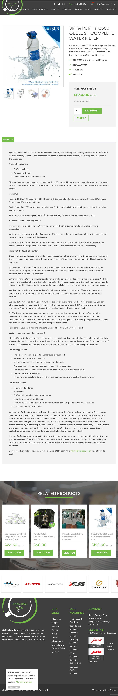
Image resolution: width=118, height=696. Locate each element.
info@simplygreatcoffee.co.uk (102, 633)
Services (67, 9)
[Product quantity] (77, 111)
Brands (78, 9)
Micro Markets (40, 9)
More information (24, 682)
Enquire (81, 118)
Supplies (55, 9)
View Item (69, 553)
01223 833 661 (79, 4)
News (88, 9)
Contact (111, 9)
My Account (103, 4)
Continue (13, 687)
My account (57, 641)
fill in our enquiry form (81, 451)
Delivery (55, 652)
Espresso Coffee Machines (74, 670)
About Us (98, 9)
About (54, 638)
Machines (24, 9)
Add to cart (92, 111)
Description (8, 139)
